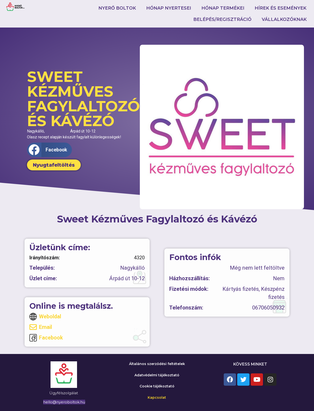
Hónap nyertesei (168, 8)
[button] (49, 150)
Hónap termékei (222, 8)
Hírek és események (280, 8)
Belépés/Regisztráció (222, 19)
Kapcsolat (157, 397)
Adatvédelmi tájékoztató (156, 375)
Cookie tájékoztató (157, 386)
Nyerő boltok (117, 8)
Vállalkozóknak (284, 19)
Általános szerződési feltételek (157, 364)
